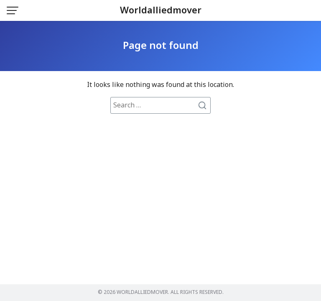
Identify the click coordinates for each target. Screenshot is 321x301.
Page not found (161, 46)
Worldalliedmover (160, 11)
